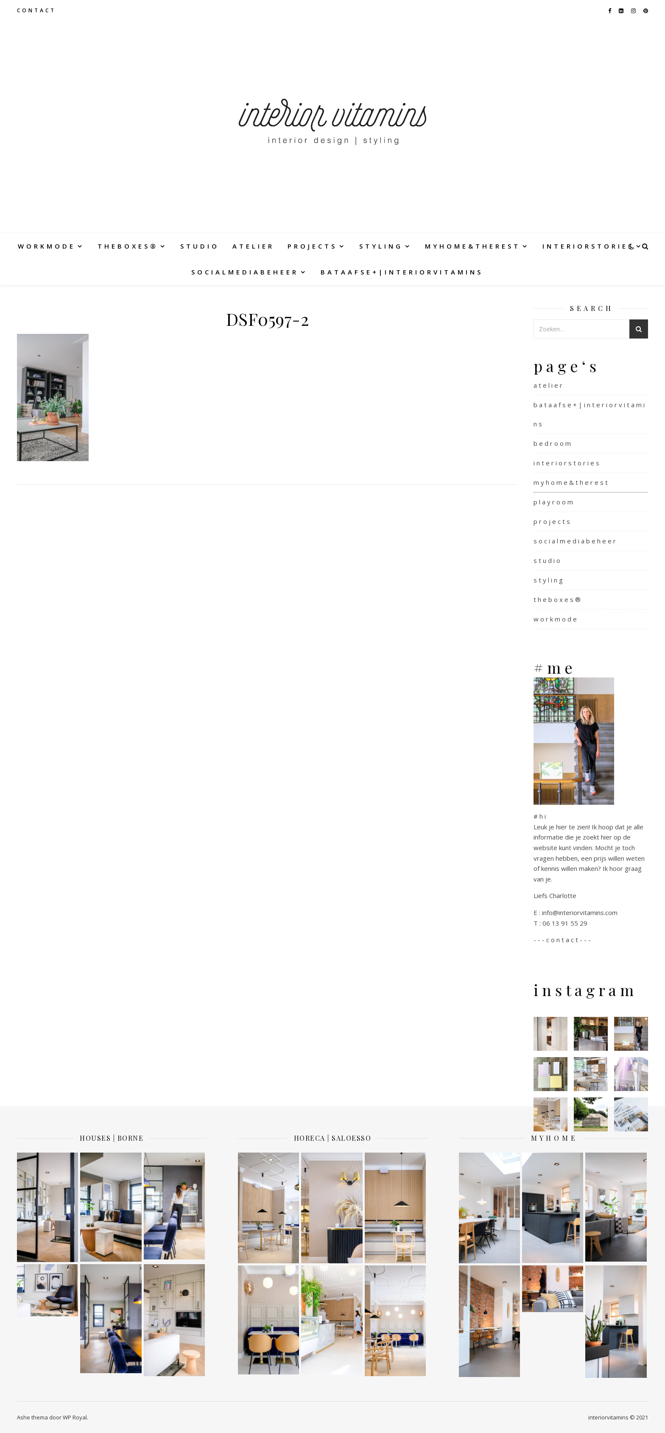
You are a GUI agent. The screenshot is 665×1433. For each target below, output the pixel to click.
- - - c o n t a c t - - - (562, 939)
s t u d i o (198, 246)
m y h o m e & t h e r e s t (471, 246)
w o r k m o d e (45, 246)
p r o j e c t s (311, 246)
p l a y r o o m (553, 502)
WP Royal (75, 1417)
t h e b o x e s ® (127, 246)
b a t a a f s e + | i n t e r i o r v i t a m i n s (401, 272)
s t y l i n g (380, 246)
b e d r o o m (552, 443)
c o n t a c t (35, 10)
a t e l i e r (252, 246)
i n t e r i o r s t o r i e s (587, 246)
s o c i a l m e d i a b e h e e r (243, 272)
